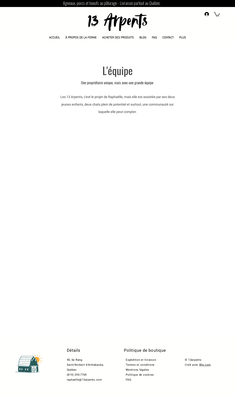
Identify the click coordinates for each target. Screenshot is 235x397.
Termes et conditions (140, 364)
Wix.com (205, 364)
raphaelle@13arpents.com (84, 379)
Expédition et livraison (141, 359)
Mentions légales (137, 369)
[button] (217, 14)
